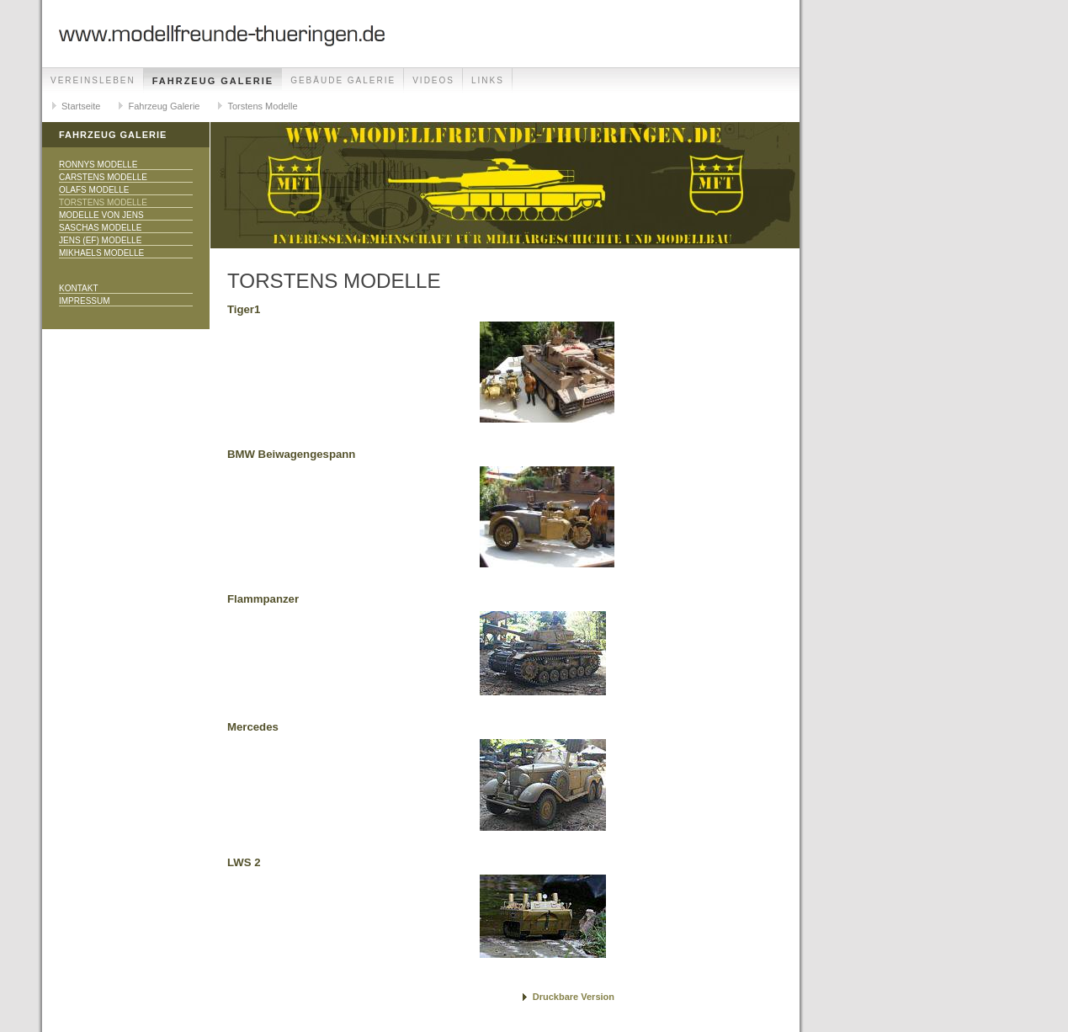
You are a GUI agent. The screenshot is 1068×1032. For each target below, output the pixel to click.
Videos (433, 80)
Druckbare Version (573, 997)
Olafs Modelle (94, 189)
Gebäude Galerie (343, 80)
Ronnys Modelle (98, 164)
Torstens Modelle (262, 106)
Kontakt (78, 288)
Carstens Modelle (103, 177)
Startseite (80, 106)
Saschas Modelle (100, 227)
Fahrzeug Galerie (213, 81)
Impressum (84, 301)
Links (487, 80)
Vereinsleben (92, 80)
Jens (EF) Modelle (100, 240)
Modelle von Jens (101, 215)
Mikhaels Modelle (101, 253)
